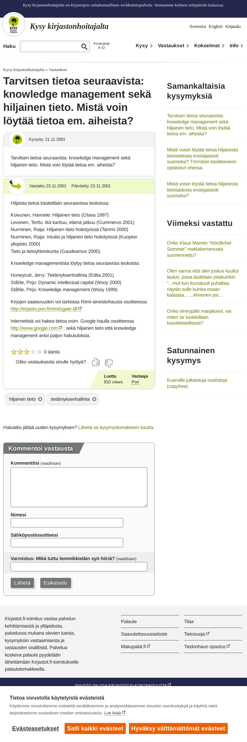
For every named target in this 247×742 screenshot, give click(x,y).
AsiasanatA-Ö (101, 45)
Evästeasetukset (35, 728)
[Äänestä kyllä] (96, 362)
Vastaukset (171, 45)
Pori (135, 382)
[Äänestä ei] (108, 363)
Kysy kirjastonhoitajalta (23, 69)
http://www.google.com (34, 328)
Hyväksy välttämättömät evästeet (178, 728)
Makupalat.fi (133, 646)
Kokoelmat (207, 45)
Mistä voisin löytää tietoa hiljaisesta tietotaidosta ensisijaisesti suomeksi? (202, 189)
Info (234, 45)
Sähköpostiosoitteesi (34, 535)
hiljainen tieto (22, 399)
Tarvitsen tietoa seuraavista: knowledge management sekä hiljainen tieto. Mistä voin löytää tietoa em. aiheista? (198, 124)
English (216, 26)
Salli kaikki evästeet (95, 728)
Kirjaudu (233, 26)
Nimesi (18, 514)
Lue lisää (112, 713)
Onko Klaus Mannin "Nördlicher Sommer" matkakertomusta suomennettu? (199, 248)
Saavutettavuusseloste (144, 634)
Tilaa (189, 621)
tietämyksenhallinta (70, 399)
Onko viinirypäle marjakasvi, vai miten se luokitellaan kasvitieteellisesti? (199, 317)
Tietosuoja (194, 634)
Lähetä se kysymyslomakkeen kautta (115, 427)
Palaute (129, 621)
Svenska (197, 26)
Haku (9, 46)
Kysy (142, 45)
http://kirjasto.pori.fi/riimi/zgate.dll (44, 308)
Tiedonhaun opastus (204, 646)
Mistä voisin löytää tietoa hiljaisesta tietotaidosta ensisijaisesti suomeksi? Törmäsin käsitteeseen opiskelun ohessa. (202, 158)
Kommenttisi (25, 463)
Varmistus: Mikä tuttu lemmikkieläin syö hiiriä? (63, 558)
